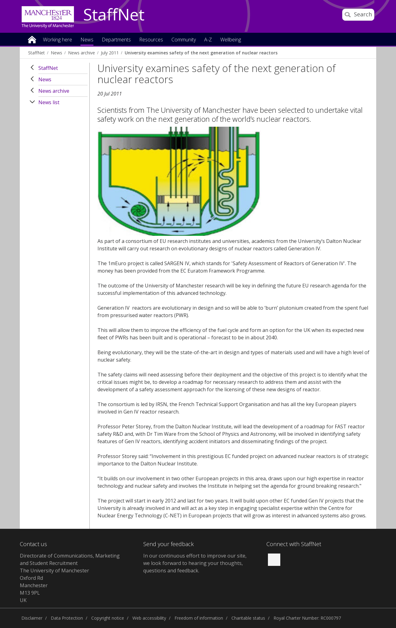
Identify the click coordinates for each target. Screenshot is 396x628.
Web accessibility (149, 618)
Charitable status (248, 618)
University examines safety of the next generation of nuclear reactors (201, 53)
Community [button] (183, 40)
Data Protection (67, 618)
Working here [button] (57, 40)
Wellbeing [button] (230, 40)
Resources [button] (151, 40)
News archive (81, 53)
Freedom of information (198, 618)
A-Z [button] (208, 40)
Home (32, 39)
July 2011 (110, 53)
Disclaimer (31, 618)
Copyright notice (107, 618)
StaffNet (113, 15)
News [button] (86, 40)
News (56, 53)
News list (48, 102)
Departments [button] (116, 40)
